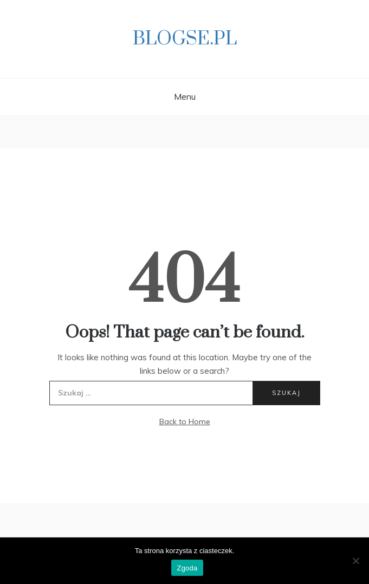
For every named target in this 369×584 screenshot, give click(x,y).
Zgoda (187, 568)
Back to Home (184, 421)
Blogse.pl (185, 39)
